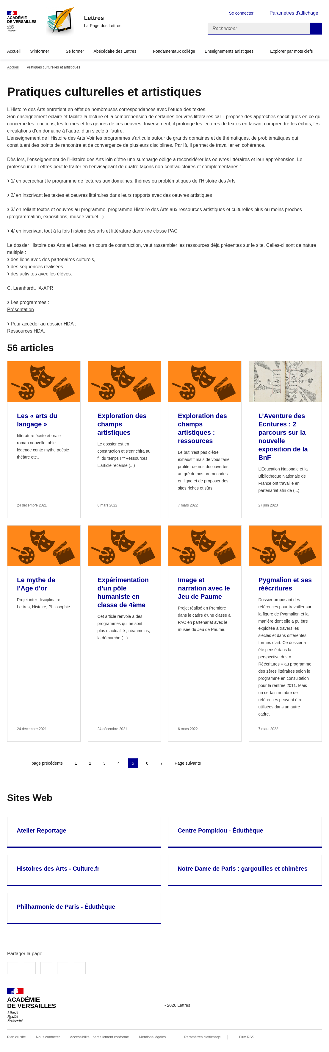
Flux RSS (246, 1037)
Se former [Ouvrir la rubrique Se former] (75, 51)
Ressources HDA (25, 330)
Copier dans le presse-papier (80, 968)
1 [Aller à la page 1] (76, 763)
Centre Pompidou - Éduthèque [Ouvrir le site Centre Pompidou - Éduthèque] (220, 830)
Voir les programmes (108, 138)
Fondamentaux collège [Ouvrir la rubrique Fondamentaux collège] (174, 51)
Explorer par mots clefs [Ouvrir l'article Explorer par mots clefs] (291, 51)
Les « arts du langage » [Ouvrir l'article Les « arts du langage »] (37, 420)
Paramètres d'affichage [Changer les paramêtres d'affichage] (294, 12)
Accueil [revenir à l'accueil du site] (13, 67)
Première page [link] (12, 763)
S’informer (39, 51)
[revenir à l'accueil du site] (102, 18)
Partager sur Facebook (13, 968)
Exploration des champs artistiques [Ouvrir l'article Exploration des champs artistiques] (122, 424)
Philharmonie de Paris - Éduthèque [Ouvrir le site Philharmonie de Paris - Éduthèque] (66, 906)
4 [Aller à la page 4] (118, 763)
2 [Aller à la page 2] (90, 763)
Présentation (20, 309)
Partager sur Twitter (30, 968)
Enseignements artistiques (229, 51)
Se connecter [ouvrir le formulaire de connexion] (241, 13)
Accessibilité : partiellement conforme (99, 1037)
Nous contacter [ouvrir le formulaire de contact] (48, 1037)
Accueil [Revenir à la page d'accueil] (14, 51)
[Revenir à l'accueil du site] (31, 1005)
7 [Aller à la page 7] (161, 763)
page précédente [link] (47, 763)
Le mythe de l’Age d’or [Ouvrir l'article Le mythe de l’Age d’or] (36, 584)
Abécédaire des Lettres (114, 51)
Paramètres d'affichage (202, 1037)
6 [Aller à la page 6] (147, 763)
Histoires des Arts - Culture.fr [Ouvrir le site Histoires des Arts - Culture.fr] (58, 868)
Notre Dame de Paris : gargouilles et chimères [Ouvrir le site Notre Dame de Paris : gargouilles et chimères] (243, 868)
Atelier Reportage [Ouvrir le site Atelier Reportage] (41, 830)
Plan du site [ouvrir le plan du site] (16, 1037)
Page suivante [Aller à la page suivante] (188, 763)
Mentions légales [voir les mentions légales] (152, 1037)
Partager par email (63, 968)
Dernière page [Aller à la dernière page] (220, 763)
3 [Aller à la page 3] (104, 763)
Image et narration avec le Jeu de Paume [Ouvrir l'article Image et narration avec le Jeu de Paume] (204, 588)
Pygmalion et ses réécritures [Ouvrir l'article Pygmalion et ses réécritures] (285, 584)
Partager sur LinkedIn (46, 968)
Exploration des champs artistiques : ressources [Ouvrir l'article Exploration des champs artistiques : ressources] (202, 428)
